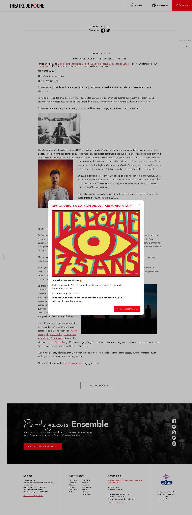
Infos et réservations (127, 309)
